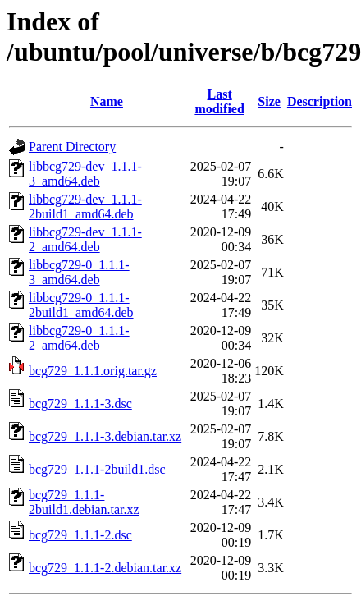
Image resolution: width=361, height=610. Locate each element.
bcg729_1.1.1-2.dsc (80, 535)
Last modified (219, 101)
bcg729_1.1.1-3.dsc (80, 403)
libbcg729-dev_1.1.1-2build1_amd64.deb (85, 206)
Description (319, 101)
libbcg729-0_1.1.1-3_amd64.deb (79, 272)
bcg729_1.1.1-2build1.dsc (97, 469)
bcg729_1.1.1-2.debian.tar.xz (105, 568)
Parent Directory (72, 147)
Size (269, 101)
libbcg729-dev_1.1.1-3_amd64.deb (85, 173)
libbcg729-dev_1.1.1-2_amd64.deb (85, 239)
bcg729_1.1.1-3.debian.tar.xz (105, 436)
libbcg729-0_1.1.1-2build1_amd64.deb (81, 305)
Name (106, 101)
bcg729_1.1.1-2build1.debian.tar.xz (84, 502)
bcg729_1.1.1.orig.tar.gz (93, 371)
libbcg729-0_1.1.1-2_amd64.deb (79, 337)
